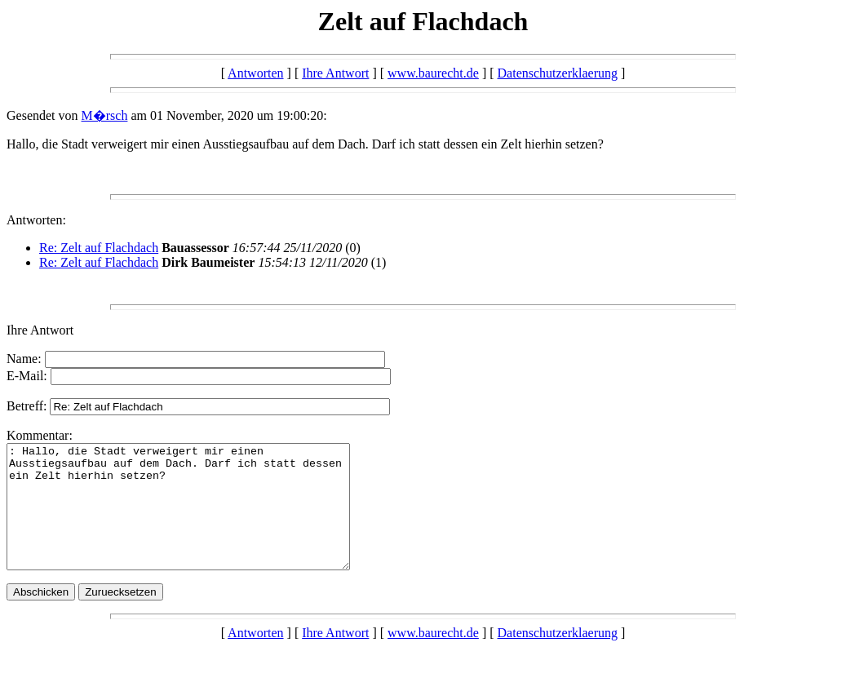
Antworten (255, 73)
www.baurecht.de (433, 73)
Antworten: (36, 220)
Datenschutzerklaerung (558, 73)
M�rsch (105, 115)
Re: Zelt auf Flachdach (98, 248)
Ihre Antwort (335, 73)
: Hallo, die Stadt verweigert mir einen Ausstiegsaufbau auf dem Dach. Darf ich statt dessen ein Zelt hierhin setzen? (199, 519)
